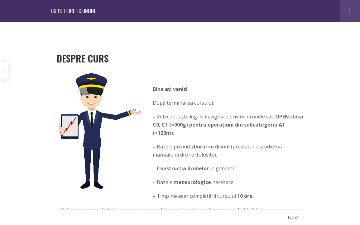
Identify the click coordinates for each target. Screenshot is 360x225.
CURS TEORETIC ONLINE (73, 11)
